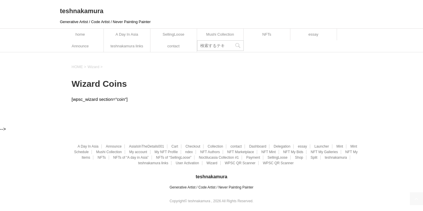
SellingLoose (173, 34)
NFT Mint (268, 152)
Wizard (211, 163)
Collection (215, 146)
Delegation (282, 146)
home (80, 34)
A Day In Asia (126, 34)
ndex (189, 152)
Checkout (192, 146)
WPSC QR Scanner (240, 163)
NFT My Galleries (324, 152)
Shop (299, 157)
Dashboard (257, 146)
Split (313, 157)
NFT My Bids (293, 152)
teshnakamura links (126, 46)
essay (313, 34)
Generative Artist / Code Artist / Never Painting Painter (211, 187)
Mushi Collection (220, 34)
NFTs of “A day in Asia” (130, 157)
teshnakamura (81, 11)
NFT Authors (210, 152)
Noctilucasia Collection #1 (219, 157)
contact (173, 46)
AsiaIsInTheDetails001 (146, 146)
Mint (339, 146)
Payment (253, 157)
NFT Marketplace (240, 152)
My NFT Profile (166, 152)
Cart (174, 146)
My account (138, 152)
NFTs (266, 34)
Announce (80, 46)
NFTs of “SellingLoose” (173, 157)
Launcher (321, 146)
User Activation (187, 163)
